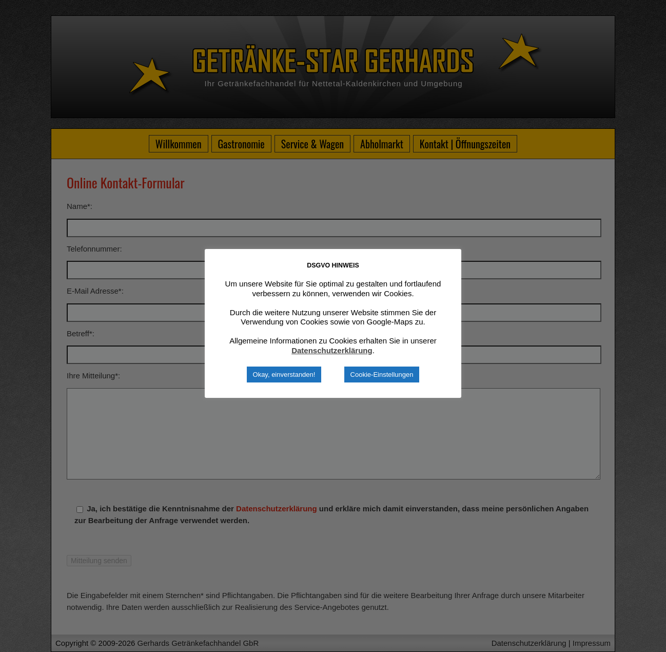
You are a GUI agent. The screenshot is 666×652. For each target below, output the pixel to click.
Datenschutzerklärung (332, 350)
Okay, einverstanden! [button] (284, 374)
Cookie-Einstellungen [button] (382, 374)
